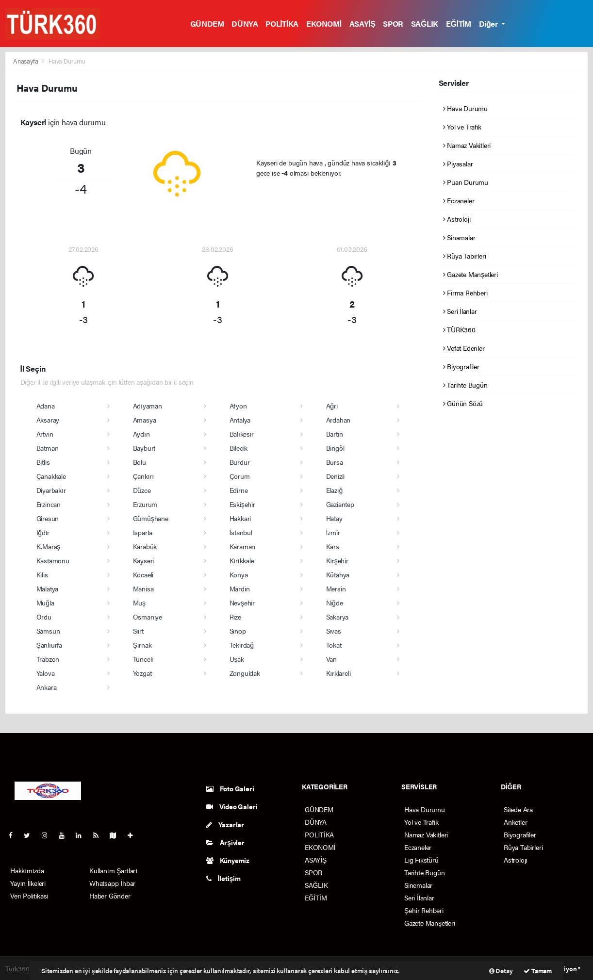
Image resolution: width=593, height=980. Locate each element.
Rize (235, 616)
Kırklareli (338, 673)
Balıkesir (242, 434)
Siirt (138, 631)
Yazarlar (225, 824)
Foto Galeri (230, 788)
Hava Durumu (67, 60)
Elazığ (334, 490)
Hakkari (240, 518)
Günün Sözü (463, 403)
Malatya (47, 588)
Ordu (43, 616)
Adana (45, 405)
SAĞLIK (424, 23)
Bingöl (335, 448)
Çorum (240, 476)
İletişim (223, 878)
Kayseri (143, 560)
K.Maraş (48, 546)
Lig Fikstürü (421, 860)
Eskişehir (242, 504)
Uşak (237, 659)
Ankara (46, 687)
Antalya (240, 420)
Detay (501, 970)
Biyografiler (461, 366)
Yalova (45, 673)
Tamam (538, 970)
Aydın (141, 434)
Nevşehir (242, 602)
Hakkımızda (27, 870)
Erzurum (145, 504)
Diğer (489, 23)
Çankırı (143, 476)
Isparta (143, 532)
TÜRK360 (459, 329)
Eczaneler (459, 200)
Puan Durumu (466, 182)
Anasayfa (26, 60)
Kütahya (338, 574)
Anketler (515, 822)
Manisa (143, 588)
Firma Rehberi (465, 292)
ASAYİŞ (362, 23)
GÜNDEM (207, 23)
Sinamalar (459, 237)
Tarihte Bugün (465, 385)
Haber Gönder (110, 895)
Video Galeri (231, 806)
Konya (239, 574)
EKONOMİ (324, 23)
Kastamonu (52, 560)
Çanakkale (51, 476)
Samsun (48, 631)
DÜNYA (244, 23)
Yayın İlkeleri (28, 883)
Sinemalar (418, 885)
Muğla (45, 602)
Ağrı (332, 405)
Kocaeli (143, 574)
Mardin (240, 588)
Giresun (47, 518)
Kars (332, 546)
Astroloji (457, 219)
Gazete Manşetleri (470, 274)
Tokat (334, 645)
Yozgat (142, 673)
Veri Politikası (29, 895)
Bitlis (43, 462)
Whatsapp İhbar (112, 883)
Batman (47, 448)
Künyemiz (227, 860)
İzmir (333, 532)
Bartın (335, 434)
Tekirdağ (242, 645)
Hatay (334, 518)
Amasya (144, 420)
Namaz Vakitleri (467, 145)
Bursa (334, 462)
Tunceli (143, 659)
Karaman (243, 546)
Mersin (336, 588)
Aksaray (48, 420)
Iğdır (43, 532)
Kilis (42, 574)
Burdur (240, 462)
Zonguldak (245, 673)
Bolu (139, 462)
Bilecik (239, 448)
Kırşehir (337, 560)
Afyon (238, 405)
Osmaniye (147, 616)
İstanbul (241, 532)
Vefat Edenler (464, 348)
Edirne (239, 490)
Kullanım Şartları (113, 870)
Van (331, 659)
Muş (139, 602)
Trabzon (48, 659)
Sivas (333, 631)
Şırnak (142, 645)
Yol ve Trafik (462, 126)
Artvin (44, 434)
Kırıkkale (242, 560)
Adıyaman (147, 405)
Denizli (335, 476)
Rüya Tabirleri (464, 256)
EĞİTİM (458, 23)
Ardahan (338, 420)
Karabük (145, 546)
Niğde (334, 602)
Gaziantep (340, 504)
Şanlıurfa (49, 645)
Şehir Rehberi (424, 910)
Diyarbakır (51, 490)
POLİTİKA (281, 23)
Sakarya (337, 616)
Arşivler (225, 842)
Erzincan (48, 504)
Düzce (142, 490)
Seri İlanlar (460, 311)
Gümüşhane (150, 518)
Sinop (238, 631)
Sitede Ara (518, 809)
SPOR (393, 23)
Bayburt (144, 448)
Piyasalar (458, 163)
